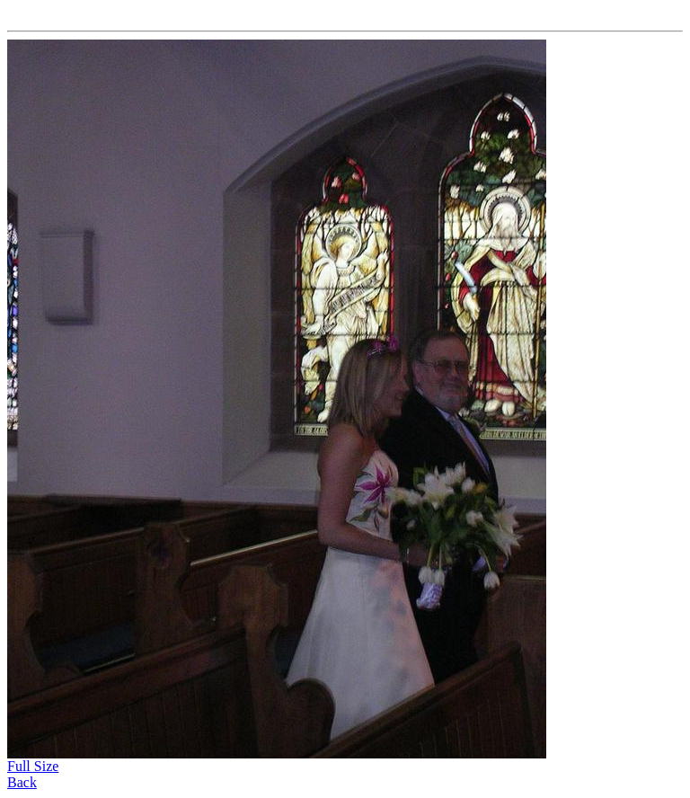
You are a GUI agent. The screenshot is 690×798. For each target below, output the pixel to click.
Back (22, 782)
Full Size (32, 766)
